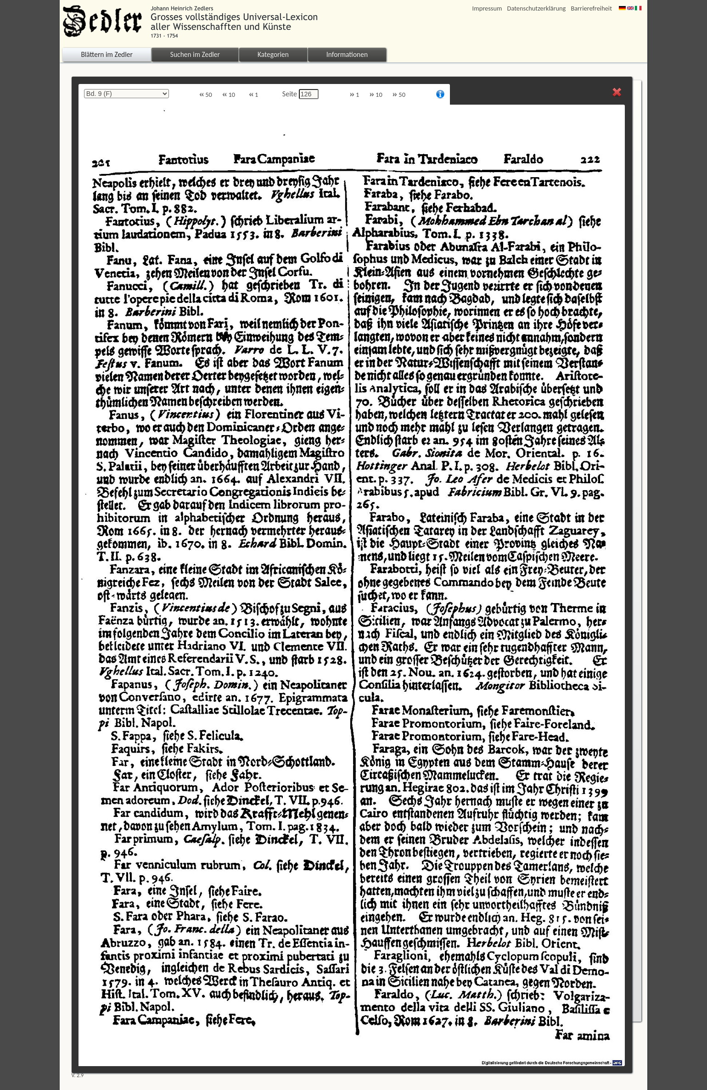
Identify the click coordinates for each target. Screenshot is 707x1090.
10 (228, 95)
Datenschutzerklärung (536, 8)
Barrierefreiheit (591, 8)
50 (205, 95)
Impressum (487, 8)
